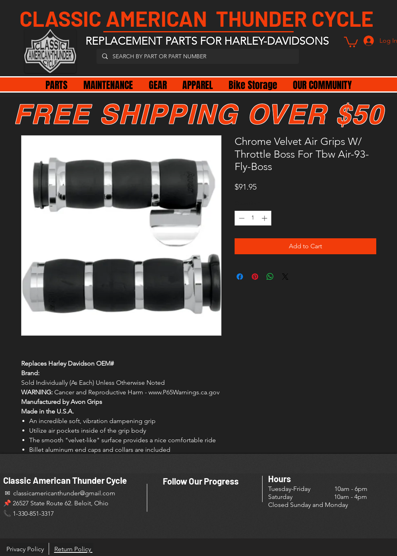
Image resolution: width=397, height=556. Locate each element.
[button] (351, 41)
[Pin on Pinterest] (255, 276)
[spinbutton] (253, 218)
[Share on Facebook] (240, 276)
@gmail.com (97, 493)
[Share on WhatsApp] (270, 276)
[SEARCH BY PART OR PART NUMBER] (197, 56)
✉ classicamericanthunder (41, 493)
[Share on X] (285, 276)
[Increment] (265, 218)
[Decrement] (241, 218)
